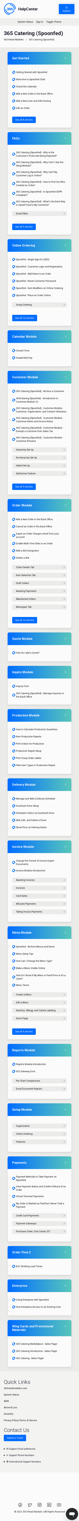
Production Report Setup (26, 750)
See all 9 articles (24, 227)
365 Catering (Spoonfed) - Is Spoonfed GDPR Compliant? (37, 193)
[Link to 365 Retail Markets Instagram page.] (40, 1506)
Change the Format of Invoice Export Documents (33, 862)
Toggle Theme (53, 22)
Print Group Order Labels (26, 758)
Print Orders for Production (28, 743)
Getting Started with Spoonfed (29, 72)
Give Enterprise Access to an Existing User (36, 1306)
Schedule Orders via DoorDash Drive (33, 813)
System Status (25, 22)
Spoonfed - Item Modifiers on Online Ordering (37, 288)
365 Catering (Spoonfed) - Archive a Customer (38, 391)
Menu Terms (20, 985)
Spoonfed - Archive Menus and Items (33, 946)
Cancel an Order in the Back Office (32, 526)
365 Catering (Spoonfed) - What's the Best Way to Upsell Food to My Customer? (38, 203)
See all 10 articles (24, 318)
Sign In (39, 22)
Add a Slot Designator (25, 550)
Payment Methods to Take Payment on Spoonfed (34, 1178)
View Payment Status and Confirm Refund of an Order (39, 1188)
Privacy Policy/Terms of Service (20, 1420)
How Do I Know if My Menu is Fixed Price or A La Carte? (39, 977)
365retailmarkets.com (15, 1388)
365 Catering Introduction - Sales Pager (34, 1351)
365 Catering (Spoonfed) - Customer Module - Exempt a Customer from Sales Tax (37, 430)
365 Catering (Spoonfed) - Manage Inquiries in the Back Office (38, 695)
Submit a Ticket (15, 1438)
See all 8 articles (24, 120)
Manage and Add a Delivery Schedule (33, 798)
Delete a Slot (20, 557)
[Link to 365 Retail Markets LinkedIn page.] (49, 1506)
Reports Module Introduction (29, 1064)
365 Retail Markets (14, 39)
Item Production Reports (26, 736)
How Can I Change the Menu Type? (32, 961)
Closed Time (20, 350)
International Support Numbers (23, 1461)
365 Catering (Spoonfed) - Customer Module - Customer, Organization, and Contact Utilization (39, 410)
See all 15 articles (24, 620)
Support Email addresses (20, 1449)
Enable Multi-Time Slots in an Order (32, 543)
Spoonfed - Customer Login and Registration (37, 266)
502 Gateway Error (23, 1071)
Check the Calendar (24, 86)
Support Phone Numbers (20, 1455)
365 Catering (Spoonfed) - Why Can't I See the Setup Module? (37, 164)
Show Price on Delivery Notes (29, 827)
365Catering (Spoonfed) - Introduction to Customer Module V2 (35, 400)
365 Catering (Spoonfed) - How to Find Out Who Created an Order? (38, 184)
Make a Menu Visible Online (28, 968)
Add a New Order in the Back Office (32, 93)
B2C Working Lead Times (27, 1266)
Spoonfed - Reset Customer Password (34, 281)
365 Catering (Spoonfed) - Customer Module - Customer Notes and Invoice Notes (37, 420)
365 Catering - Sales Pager (28, 1358)
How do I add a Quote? (25, 652)
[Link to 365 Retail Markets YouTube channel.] (59, 1506)
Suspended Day (22, 357)
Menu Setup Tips (22, 953)
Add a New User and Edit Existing (31, 100)
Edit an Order (21, 108)
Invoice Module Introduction (28, 870)
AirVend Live (10, 1407)
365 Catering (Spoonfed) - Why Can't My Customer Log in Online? (34, 174)
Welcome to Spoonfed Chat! (28, 79)
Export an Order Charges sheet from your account (35, 535)
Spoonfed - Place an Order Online (31, 295)
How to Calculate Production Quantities (34, 729)
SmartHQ (8, 1414)
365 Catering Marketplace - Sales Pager (34, 1343)
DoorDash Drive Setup (25, 805)
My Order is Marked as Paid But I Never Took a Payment (38, 1205)
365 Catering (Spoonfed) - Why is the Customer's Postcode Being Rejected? (34, 154)
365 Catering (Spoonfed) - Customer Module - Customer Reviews (37, 439)
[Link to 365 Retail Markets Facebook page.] (20, 1506)
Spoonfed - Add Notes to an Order (31, 273)
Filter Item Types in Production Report (33, 765)
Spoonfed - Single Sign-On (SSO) (30, 259)
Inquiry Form (20, 686)
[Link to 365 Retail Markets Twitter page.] (30, 1506)
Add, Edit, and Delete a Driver (29, 820)
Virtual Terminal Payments (28, 1196)
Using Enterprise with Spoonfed (30, 1299)
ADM (6, 1401)
